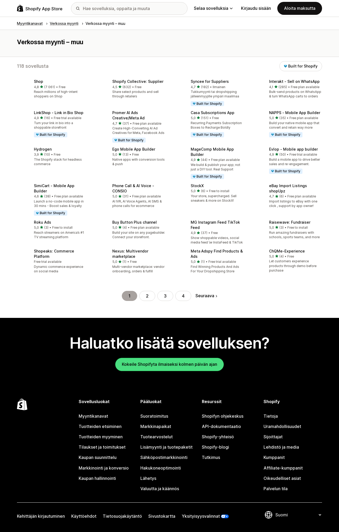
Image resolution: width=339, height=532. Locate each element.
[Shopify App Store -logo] (40, 8)
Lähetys (148, 478)
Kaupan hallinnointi (97, 478)
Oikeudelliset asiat (282, 478)
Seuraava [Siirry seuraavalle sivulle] (206, 295)
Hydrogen (43, 149)
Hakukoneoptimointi (160, 468)
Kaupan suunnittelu (98, 457)
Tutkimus (211, 457)
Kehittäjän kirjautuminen (41, 516)
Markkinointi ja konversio (104, 468)
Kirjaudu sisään (256, 8)
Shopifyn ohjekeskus (222, 416)
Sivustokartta (161, 516)
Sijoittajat (273, 436)
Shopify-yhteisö (218, 436)
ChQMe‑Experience (287, 251)
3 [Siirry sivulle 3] (165, 296)
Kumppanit (274, 457)
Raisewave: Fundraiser (289, 222)
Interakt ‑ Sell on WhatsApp (294, 81)
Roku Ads (42, 222)
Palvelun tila (276, 488)
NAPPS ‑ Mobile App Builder (294, 112)
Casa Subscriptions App (212, 112)
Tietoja (271, 416)
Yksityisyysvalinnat (201, 516)
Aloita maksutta (299, 8)
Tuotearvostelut (156, 436)
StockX (197, 185)
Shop (38, 81)
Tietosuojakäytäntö (122, 516)
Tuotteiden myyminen (101, 436)
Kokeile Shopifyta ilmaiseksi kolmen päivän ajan (169, 364)
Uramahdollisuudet (282, 426)
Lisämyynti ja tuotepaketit (166, 447)
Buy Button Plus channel (134, 222)
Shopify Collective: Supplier (137, 81)
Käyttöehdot (83, 516)
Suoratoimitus (154, 416)
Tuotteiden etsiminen (100, 426)
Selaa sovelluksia (213, 8)
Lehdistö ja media (281, 447)
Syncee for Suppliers (210, 81)
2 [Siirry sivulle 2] (147, 296)
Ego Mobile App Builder (133, 149)
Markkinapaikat (155, 426)
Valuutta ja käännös (159, 488)
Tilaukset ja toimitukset (102, 447)
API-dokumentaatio (221, 426)
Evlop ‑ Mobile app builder (293, 149)
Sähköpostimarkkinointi (164, 457)
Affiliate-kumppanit (283, 468)
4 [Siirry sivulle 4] (183, 296)
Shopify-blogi (215, 447)
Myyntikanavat (93, 416)
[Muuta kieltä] (298, 515)
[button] (52, 89)
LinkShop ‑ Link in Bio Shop (58, 112)
